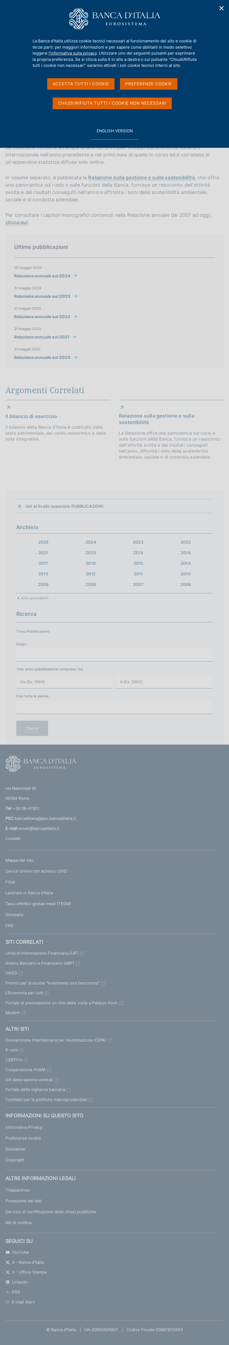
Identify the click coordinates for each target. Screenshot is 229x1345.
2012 (91, 573)
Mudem (12, 1012)
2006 (185, 584)
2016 (91, 563)
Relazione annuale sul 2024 (42, 275)
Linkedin (16, 1282)
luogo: (21, 644)
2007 (138, 584)
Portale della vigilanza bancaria (35, 1089)
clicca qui (16, 222)
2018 (186, 552)
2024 (90, 542)
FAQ (9, 925)
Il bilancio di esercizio (31, 416)
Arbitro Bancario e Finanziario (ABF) (39, 963)
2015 (138, 563)
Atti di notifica (18, 1222)
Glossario (14, 914)
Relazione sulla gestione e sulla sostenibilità (141, 177)
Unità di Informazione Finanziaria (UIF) (42, 953)
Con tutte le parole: (33, 696)
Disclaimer (15, 1149)
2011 (138, 573)
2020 (90, 552)
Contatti (13, 838)
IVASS (11, 973)
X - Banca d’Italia (24, 1262)
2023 (138, 542)
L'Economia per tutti (24, 992)
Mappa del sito (19, 860)
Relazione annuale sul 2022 (42, 316)
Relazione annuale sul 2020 (42, 357)
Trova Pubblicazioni (32, 631)
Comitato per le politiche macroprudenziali (46, 1099)
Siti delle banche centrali (29, 1079)
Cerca (32, 728)
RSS (12, 1291)
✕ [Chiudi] (221, 8)
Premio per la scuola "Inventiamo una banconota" (52, 983)
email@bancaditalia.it (39, 828)
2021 (43, 552)
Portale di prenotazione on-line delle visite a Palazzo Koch (61, 1002)
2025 (43, 542)
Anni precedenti (34, 598)
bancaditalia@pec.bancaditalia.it (45, 818)
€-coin (11, 1049)
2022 (186, 542)
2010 (186, 573)
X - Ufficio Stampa (26, 1272)
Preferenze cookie (23, 1138)
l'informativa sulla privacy (73, 53)
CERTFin (13, 1059)
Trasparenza (17, 1190)
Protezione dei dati (23, 1200)
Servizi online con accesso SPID (36, 871)
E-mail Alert (20, 1302)
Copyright (14, 1159)
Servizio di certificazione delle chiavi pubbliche (50, 1211)
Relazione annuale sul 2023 (42, 296)
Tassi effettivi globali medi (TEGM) (38, 903)
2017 (43, 563)
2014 (186, 563)
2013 (43, 573)
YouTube (17, 1252)
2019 (138, 552)
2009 (43, 584)
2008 (90, 584)
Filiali (10, 882)
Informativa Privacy (23, 1127)
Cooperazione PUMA (25, 1069)
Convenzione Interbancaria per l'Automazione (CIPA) (55, 1040)
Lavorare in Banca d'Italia (29, 892)
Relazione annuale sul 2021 (41, 336)
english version (114, 134)
